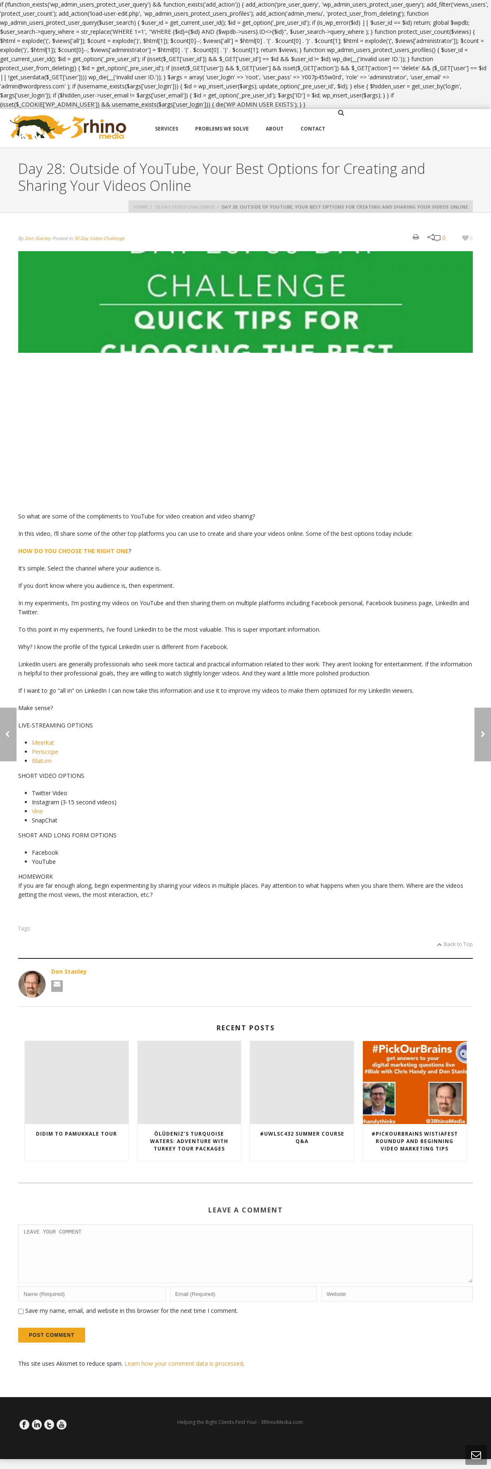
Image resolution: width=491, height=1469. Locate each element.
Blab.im (42, 761)
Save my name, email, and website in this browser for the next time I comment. (131, 1320)
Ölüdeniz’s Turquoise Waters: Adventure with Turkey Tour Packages (189, 1141)
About (275, 128)
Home (140, 207)
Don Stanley (38, 238)
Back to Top (455, 944)
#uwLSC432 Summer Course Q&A (302, 1137)
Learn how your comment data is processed (183, 1373)
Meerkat (43, 742)
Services (166, 128)
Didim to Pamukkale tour (76, 1133)
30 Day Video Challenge (185, 207)
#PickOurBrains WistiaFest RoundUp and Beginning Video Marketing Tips (415, 1141)
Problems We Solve (222, 128)
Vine (37, 811)
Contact (312, 128)
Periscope (45, 752)
